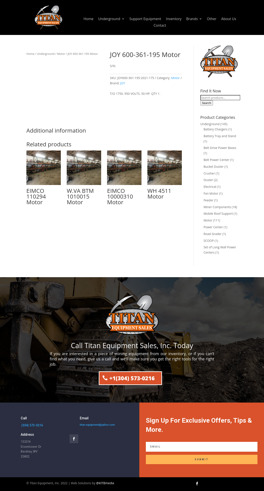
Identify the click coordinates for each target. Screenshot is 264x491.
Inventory (173, 19)
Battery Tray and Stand (220, 136)
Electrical (210, 187)
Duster (208, 180)
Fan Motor (211, 193)
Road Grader (213, 234)
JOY (122, 83)
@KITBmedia (105, 483)
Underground (109, 19)
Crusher (209, 173)
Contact (160, 26)
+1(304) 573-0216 (132, 378)
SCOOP (209, 241)
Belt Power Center (216, 160)
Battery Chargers (216, 129)
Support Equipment (145, 19)
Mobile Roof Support (218, 213)
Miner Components (217, 207)
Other (211, 19)
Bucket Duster (214, 166)
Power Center (213, 227)
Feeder (208, 200)
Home (88, 19)
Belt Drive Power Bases (220, 148)
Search (206, 103)
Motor (61, 54)
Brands (192, 19)
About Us (228, 19)
